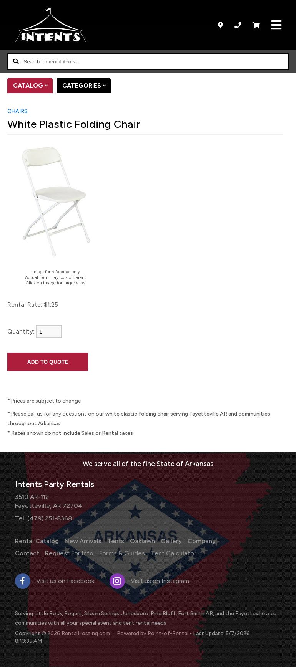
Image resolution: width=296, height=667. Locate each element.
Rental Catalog (36, 540)
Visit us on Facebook (54, 580)
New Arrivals (82, 540)
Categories (86, 85)
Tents (114, 540)
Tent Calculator (171, 552)
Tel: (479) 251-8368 (43, 517)
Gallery (169, 540)
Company (199, 540)
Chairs (17, 111)
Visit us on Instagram (149, 580)
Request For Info (68, 552)
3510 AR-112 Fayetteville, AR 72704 (48, 501)
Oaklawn (140, 540)
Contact (27, 552)
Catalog (33, 85)
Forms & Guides (120, 552)
